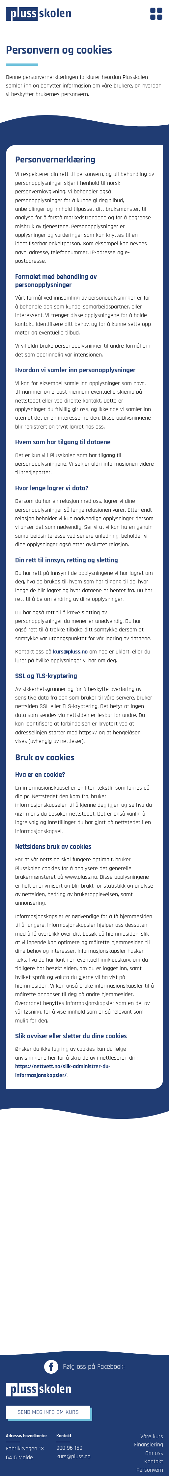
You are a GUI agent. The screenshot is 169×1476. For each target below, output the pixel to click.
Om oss (154, 1453)
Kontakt (153, 1461)
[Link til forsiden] (38, 14)
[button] (156, 13)
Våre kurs (151, 1436)
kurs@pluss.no (70, 651)
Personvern (149, 1470)
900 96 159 (69, 1448)
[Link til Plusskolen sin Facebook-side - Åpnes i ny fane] (84, 1367)
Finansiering (148, 1444)
